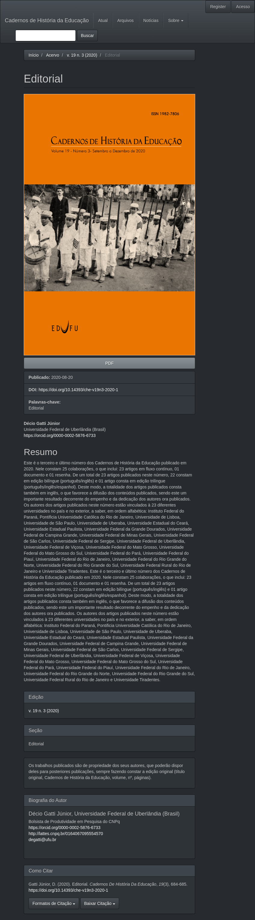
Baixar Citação (99, 903)
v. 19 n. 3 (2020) (82, 55)
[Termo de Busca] (45, 35)
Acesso (243, 6)
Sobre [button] (175, 20)
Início (33, 55)
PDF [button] (109, 363)
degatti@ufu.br (42, 839)
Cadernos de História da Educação (47, 20)
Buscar (87, 35)
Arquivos (125, 20)
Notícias (151, 20)
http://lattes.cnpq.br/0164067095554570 (66, 833)
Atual (103, 20)
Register (218, 6)
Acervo (52, 55)
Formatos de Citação (53, 903)
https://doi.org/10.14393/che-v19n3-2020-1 (78, 389)
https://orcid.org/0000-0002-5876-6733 (60, 435)
